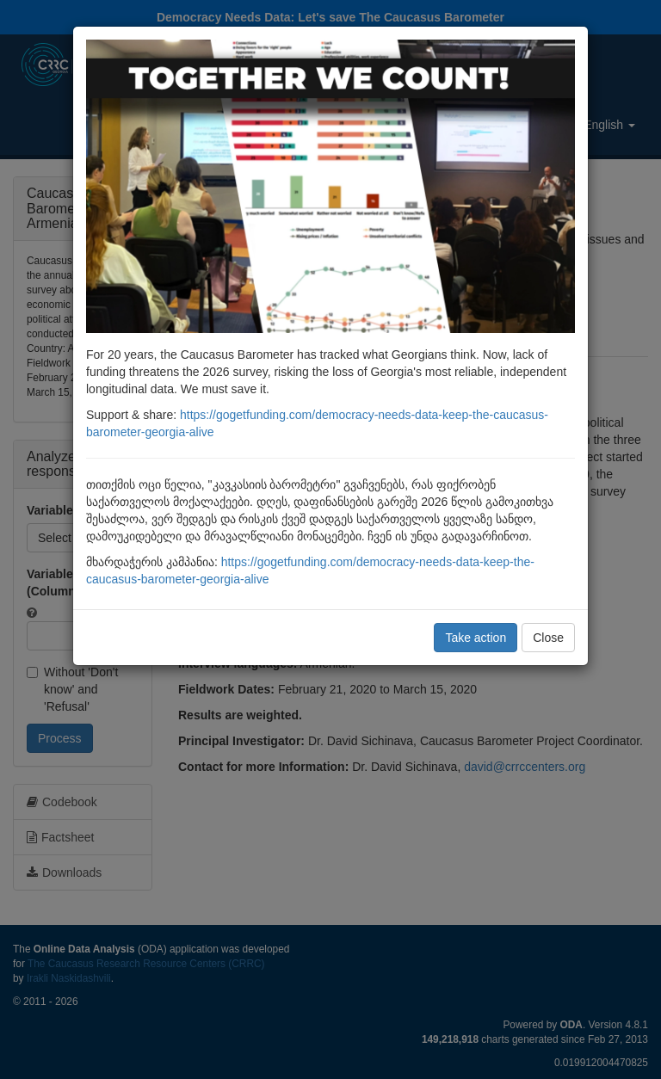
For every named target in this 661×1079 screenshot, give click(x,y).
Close (548, 637)
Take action (475, 637)
